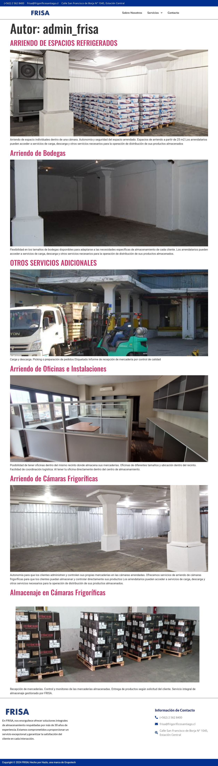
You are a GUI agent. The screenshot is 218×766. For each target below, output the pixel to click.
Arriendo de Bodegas (37, 152)
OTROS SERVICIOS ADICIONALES (53, 262)
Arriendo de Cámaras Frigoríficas (54, 478)
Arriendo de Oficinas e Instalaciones (58, 368)
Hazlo (45, 762)
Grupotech (70, 762)
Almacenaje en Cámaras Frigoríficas (57, 592)
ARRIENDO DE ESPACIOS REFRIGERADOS (63, 42)
